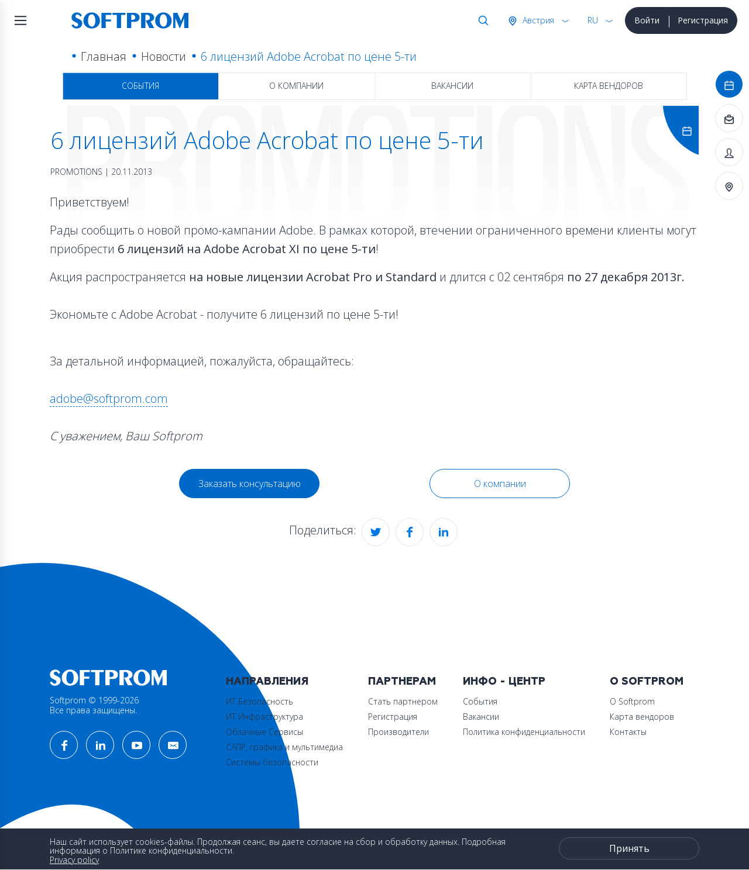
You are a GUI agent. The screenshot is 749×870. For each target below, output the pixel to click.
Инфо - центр (504, 681)
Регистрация (703, 20)
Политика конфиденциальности (524, 731)
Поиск (481, 20)
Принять (629, 848)
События (140, 85)
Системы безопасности (272, 762)
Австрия (537, 20)
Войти (646, 20)
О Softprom (646, 681)
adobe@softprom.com (109, 398)
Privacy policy (74, 859)
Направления (267, 681)
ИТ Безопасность (259, 701)
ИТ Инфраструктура (264, 716)
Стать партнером (403, 701)
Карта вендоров (608, 85)
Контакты (628, 731)
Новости (163, 56)
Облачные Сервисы (264, 731)
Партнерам (402, 681)
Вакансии (452, 85)
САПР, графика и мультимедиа (284, 746)
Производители (398, 731)
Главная (103, 56)
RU (592, 20)
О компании (296, 85)
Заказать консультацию (249, 483)
